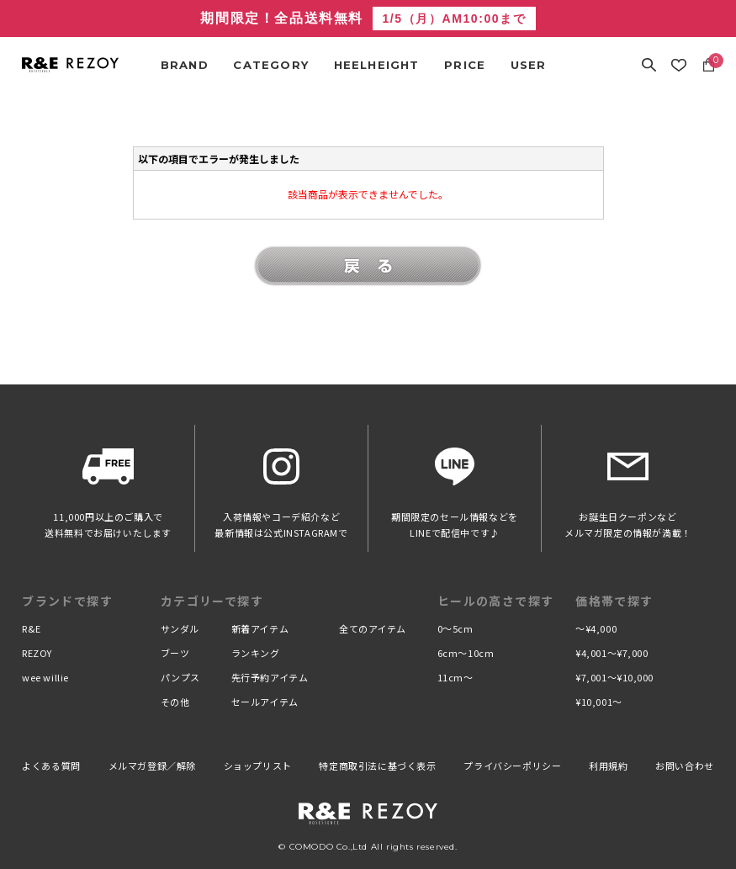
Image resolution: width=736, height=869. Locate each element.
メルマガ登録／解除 (152, 765)
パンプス (180, 677)
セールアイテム (265, 701)
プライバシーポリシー (512, 765)
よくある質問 (51, 765)
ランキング (255, 653)
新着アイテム (260, 628)
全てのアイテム (372, 628)
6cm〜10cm (465, 653)
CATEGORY (271, 65)
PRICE (464, 65)
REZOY (37, 653)
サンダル (180, 628)
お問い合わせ (684, 765)
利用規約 (608, 765)
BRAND (185, 65)
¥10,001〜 (598, 701)
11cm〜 (455, 677)
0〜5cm (455, 628)
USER (529, 65)
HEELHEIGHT (377, 65)
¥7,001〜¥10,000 (614, 677)
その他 (175, 701)
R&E (31, 628)
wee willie (45, 677)
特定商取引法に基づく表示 (377, 765)
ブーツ (175, 653)
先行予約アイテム (269, 677)
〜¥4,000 (596, 628)
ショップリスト (258, 765)
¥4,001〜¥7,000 (611, 653)
